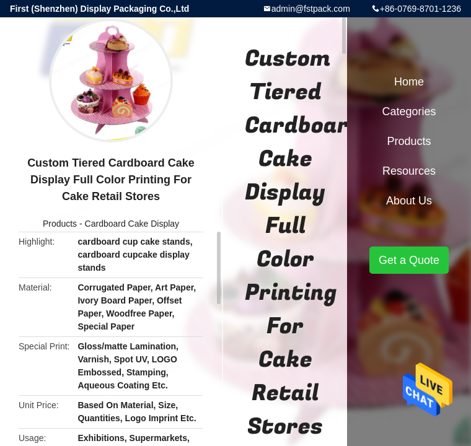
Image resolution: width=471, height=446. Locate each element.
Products (60, 224)
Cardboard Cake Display (132, 224)
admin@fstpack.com (310, 9)
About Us (409, 201)
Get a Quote (409, 260)
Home (409, 82)
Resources (409, 171)
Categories (409, 111)
